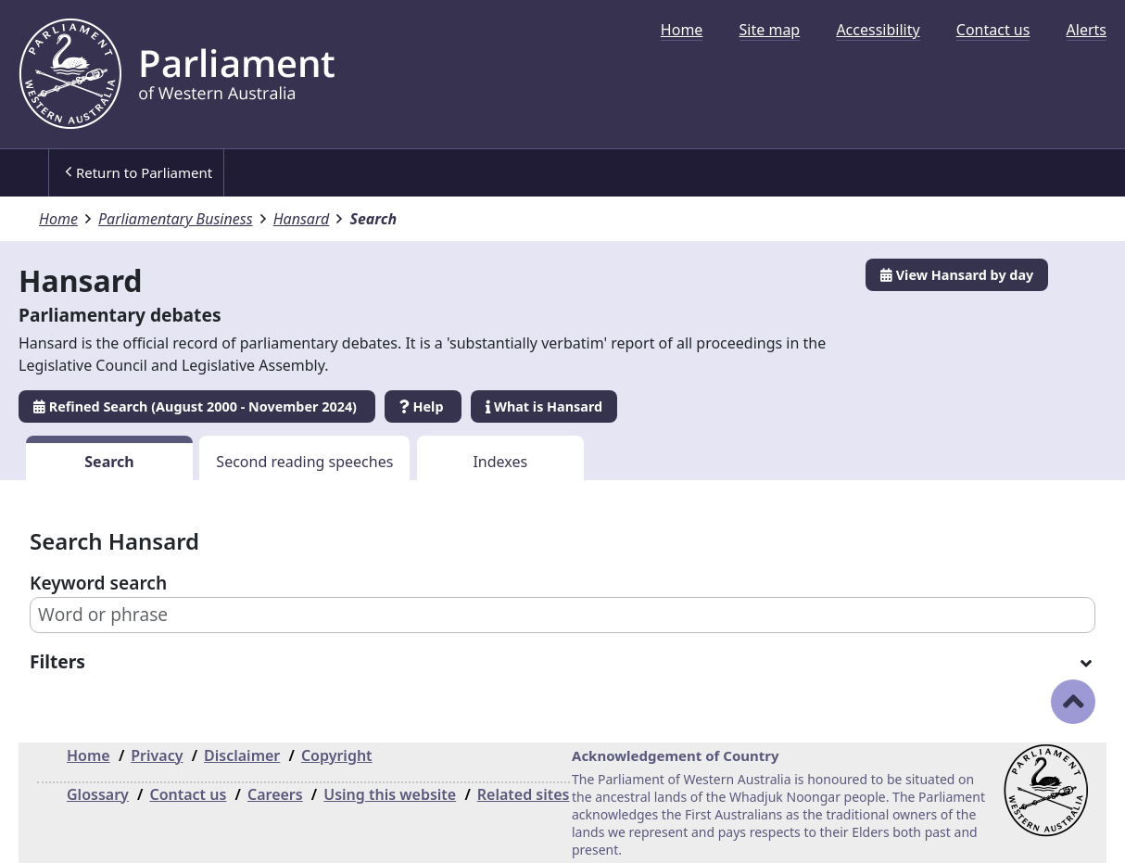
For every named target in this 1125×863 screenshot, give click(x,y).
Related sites (523, 794)
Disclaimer (242, 755)
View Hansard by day (956, 275)
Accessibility (877, 29)
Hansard (301, 219)
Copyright (337, 755)
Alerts (1086, 29)
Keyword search (98, 582)
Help (423, 406)
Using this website (389, 794)
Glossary (98, 794)
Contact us (993, 29)
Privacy (157, 755)
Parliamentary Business (175, 219)
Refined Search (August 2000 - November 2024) (196, 406)
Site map (770, 29)
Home (682, 29)
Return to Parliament (138, 173)
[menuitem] (682, 29)
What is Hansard (544, 406)
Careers (275, 794)
